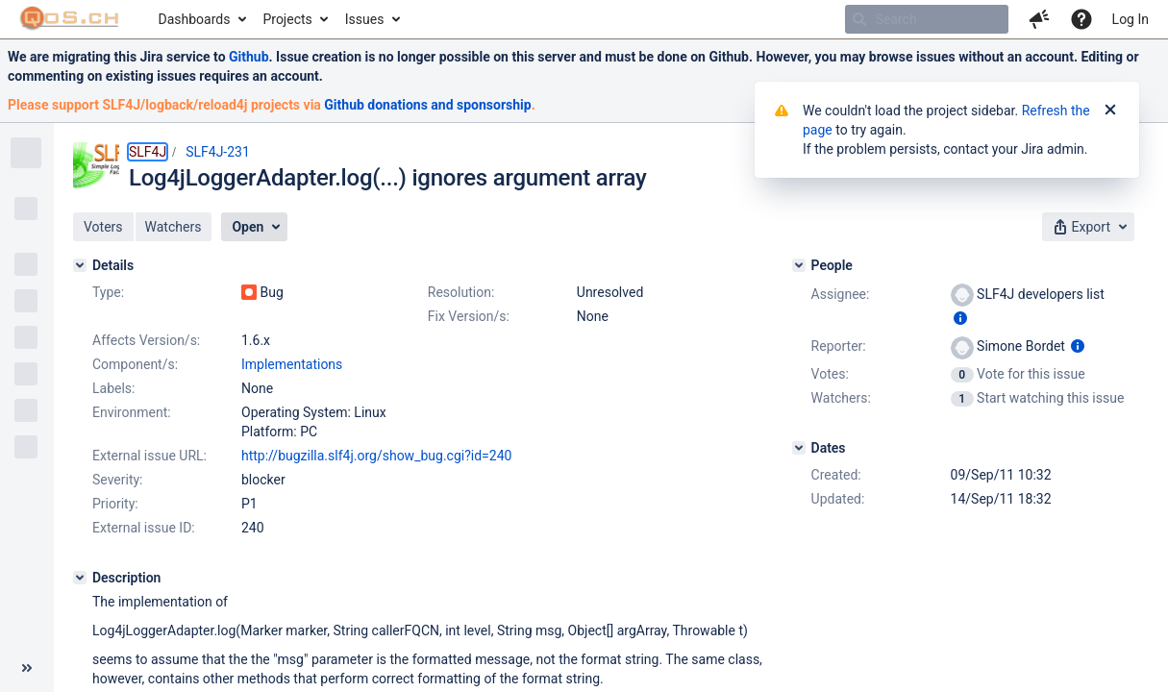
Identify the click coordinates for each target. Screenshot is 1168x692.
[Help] (1081, 19)
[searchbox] (926, 19)
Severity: (117, 479)
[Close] (1110, 110)
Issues (365, 19)
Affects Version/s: (146, 340)
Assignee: (840, 294)
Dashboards (195, 19)
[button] (1039, 19)
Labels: (113, 388)
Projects (286, 19)
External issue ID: (143, 527)
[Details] (80, 265)
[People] (799, 265)
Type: (108, 292)
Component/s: (135, 364)
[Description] (80, 577)
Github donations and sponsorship (427, 104)
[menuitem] (201, 19)
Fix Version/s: (468, 316)
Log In (1130, 19)
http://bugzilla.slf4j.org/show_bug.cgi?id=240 (376, 455)
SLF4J (147, 152)
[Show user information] (960, 318)
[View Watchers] (964, 398)
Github (249, 56)
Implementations (291, 364)
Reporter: (838, 346)
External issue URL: (149, 455)
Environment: (131, 412)
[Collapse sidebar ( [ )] (27, 668)
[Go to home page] (70, 19)
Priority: (115, 503)
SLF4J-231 (218, 152)
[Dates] (799, 448)
